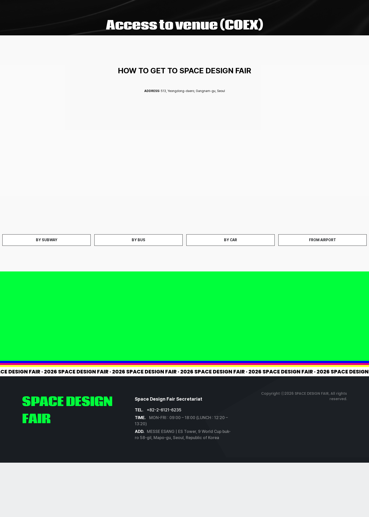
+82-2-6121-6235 (164, 410)
